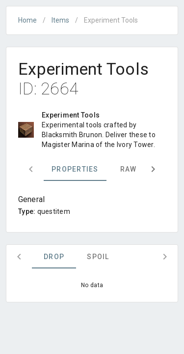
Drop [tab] (54, 257)
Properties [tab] (75, 169)
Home (27, 20)
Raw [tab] (128, 169)
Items (60, 20)
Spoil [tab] (98, 257)
